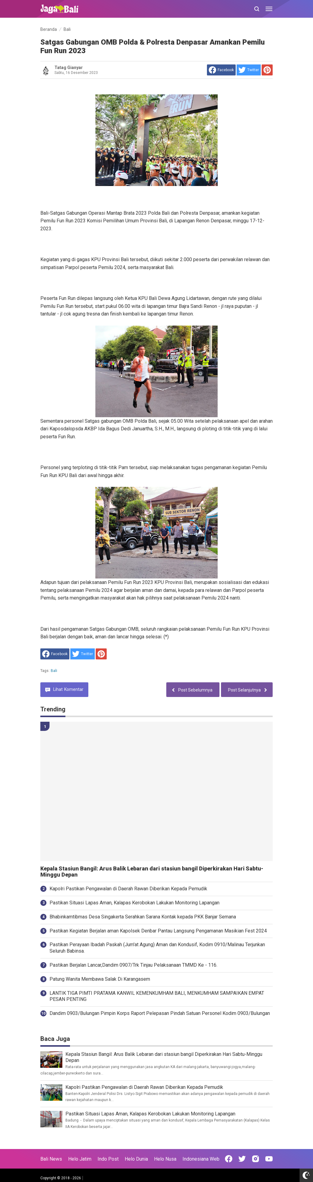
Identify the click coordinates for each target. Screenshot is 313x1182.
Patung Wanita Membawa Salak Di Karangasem (100, 979)
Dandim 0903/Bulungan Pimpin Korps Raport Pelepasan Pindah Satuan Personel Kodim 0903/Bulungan (160, 1013)
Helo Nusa (165, 1159)
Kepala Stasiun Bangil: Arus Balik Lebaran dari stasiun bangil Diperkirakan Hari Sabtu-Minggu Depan (151, 872)
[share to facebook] (221, 69)
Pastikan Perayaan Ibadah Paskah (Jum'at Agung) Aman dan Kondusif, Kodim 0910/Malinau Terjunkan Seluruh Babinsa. (157, 948)
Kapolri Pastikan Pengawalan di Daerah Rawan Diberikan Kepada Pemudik (128, 889)
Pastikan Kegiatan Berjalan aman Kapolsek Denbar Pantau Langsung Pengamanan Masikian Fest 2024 (158, 931)
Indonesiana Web (200, 1159)
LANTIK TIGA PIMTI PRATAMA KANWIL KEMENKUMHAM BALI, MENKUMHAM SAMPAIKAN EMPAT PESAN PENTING (157, 996)
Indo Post (108, 1159)
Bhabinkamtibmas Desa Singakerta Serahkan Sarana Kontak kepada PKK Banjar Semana (143, 917)
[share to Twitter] (249, 69)
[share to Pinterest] (267, 69)
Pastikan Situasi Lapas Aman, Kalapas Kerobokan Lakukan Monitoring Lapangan (134, 903)
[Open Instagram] (255, 1158)
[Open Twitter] (242, 1158)
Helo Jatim (79, 1159)
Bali (54, 671)
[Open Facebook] (228, 1158)
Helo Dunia (136, 1159)
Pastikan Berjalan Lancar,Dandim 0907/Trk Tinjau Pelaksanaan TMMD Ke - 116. (133, 965)
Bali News (51, 1159)
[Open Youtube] (269, 1158)
